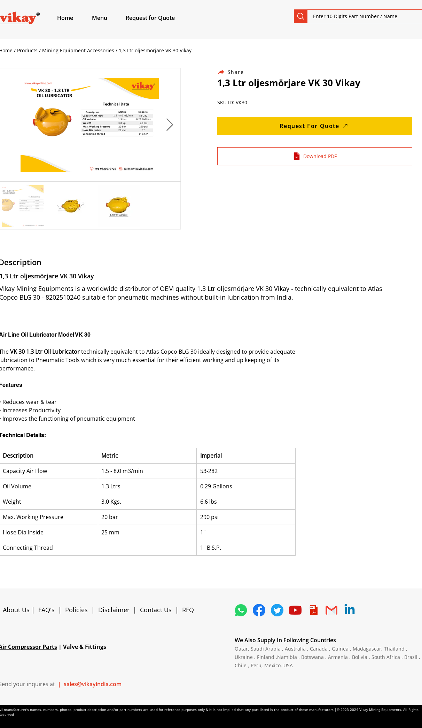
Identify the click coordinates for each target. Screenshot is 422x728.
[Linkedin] (349, 610)
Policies (76, 610)
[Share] (234, 72)
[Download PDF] (314, 156)
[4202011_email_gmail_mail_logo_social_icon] (331, 610)
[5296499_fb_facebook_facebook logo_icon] (259, 610)
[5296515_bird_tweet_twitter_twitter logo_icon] (277, 610)
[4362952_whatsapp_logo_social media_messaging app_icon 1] (241, 610)
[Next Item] (170, 125)
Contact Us (156, 610)
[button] (107, 17)
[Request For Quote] (314, 126)
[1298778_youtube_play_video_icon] (295, 610)
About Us (17, 610)
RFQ (188, 610)
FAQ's (46, 610)
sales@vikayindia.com (93, 684)
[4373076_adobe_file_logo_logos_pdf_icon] (313, 610)
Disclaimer (115, 610)
